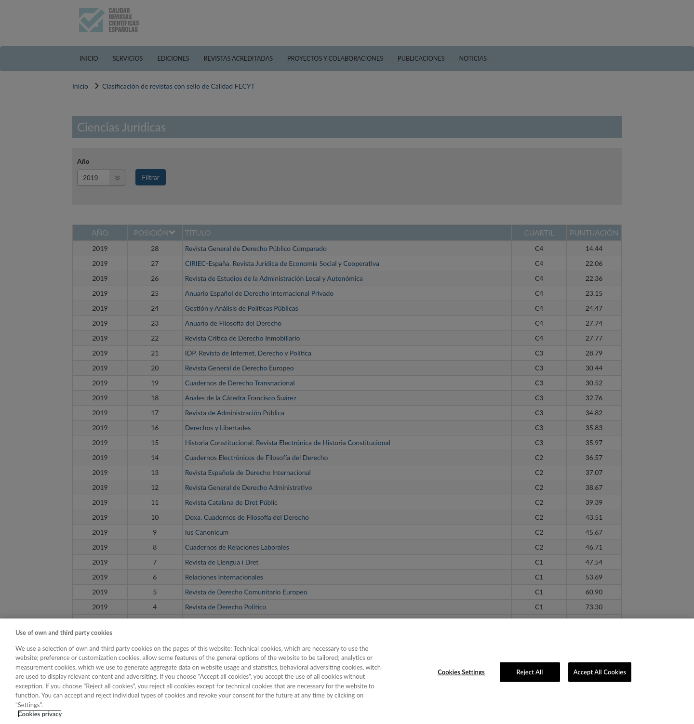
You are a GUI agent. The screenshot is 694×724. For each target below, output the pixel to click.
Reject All (530, 671)
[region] (347, 671)
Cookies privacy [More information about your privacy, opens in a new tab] (40, 714)
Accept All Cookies (600, 671)
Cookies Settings (461, 671)
